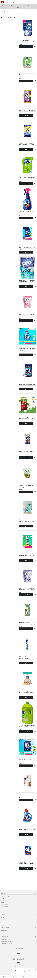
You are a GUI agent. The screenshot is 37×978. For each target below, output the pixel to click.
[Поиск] (4, 977)
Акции (2, 910)
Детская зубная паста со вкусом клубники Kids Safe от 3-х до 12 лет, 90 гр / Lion (27, 794)
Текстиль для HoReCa (5, 939)
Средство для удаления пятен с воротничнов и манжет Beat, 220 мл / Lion (27, 555)
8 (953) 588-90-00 (18, 948)
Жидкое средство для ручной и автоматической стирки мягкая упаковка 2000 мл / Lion (25, 760)
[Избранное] (23, 977)
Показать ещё (27, 876)
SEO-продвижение (18, 966)
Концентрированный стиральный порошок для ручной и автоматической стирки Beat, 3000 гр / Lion (27, 383)
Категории (3, 893)
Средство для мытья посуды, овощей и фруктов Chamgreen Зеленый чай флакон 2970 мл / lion (27, 726)
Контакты (3, 919)
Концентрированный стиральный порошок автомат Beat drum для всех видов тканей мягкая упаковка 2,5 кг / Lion (27, 452)
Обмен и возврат (4, 932)
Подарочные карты (5, 921)
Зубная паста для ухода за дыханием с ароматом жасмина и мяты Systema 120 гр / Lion (27, 623)
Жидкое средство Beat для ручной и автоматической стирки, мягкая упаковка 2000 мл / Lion (26, 863)
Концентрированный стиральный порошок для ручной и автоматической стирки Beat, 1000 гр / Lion (27, 246)
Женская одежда (4, 904)
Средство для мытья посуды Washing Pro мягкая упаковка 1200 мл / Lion (27, 281)
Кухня (2, 898)
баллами (19, 7)
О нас (2, 917)
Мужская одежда (4, 906)
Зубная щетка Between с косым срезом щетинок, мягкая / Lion (27, 657)
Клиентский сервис (5, 927)
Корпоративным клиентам (6, 943)
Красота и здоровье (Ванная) (8, 17)
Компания (3, 914)
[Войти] (14, 977)
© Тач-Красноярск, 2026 (18, 958)
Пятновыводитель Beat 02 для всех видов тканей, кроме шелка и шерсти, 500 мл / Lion (27, 212)
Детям (2, 902)
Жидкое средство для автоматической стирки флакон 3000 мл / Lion (27, 349)
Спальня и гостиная (5, 896)
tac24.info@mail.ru (18, 950)
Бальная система (5, 923)
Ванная (2, 900)
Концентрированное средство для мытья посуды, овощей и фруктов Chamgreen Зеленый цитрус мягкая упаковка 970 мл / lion (26, 486)
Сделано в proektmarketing (18, 959)
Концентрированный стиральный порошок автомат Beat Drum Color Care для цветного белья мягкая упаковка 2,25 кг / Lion (27, 109)
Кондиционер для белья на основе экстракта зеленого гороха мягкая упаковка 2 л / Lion (26, 75)
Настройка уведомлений (6, 934)
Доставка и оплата (5, 930)
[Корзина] (33, 977)
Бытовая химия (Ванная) (7, 20)
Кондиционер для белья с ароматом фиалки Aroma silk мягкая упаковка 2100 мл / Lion (27, 589)
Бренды (2, 912)
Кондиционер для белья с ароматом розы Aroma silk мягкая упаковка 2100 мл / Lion (26, 315)
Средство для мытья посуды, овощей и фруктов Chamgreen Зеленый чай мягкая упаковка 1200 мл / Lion (27, 178)
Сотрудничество (4, 936)
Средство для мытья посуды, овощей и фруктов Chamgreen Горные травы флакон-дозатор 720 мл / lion (27, 520)
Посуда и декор (4, 908)
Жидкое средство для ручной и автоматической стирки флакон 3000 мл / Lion (27, 828)
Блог (2, 925)
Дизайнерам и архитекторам (7, 941)
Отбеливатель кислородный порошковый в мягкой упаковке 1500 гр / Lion (27, 41)
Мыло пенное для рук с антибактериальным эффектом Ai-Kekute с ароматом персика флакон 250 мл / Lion (26, 692)
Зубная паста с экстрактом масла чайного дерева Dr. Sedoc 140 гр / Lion (27, 418)
